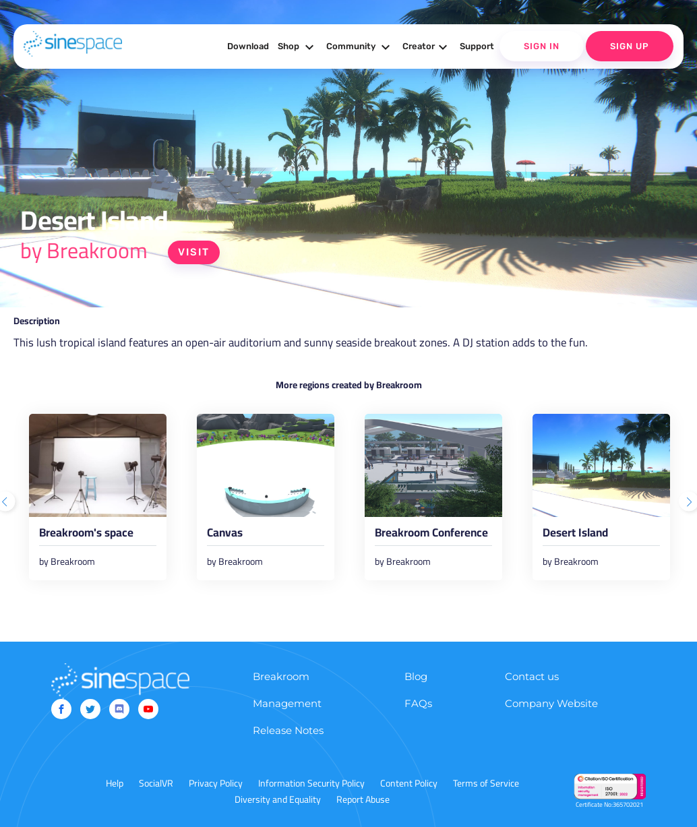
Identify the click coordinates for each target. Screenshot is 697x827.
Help (114, 783)
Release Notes (288, 730)
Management (287, 703)
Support (477, 46)
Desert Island (575, 535)
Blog (415, 676)
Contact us (532, 676)
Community (360, 47)
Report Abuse (363, 799)
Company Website (551, 703)
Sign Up (629, 46)
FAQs (418, 703)
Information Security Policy (311, 783)
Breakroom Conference (431, 535)
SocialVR (156, 783)
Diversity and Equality (278, 799)
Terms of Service (486, 783)
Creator (426, 47)
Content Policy (408, 783)
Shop (297, 47)
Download (248, 46)
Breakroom (281, 676)
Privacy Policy (216, 783)
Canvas (225, 535)
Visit (194, 252)
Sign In (541, 46)
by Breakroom (84, 250)
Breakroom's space (86, 535)
